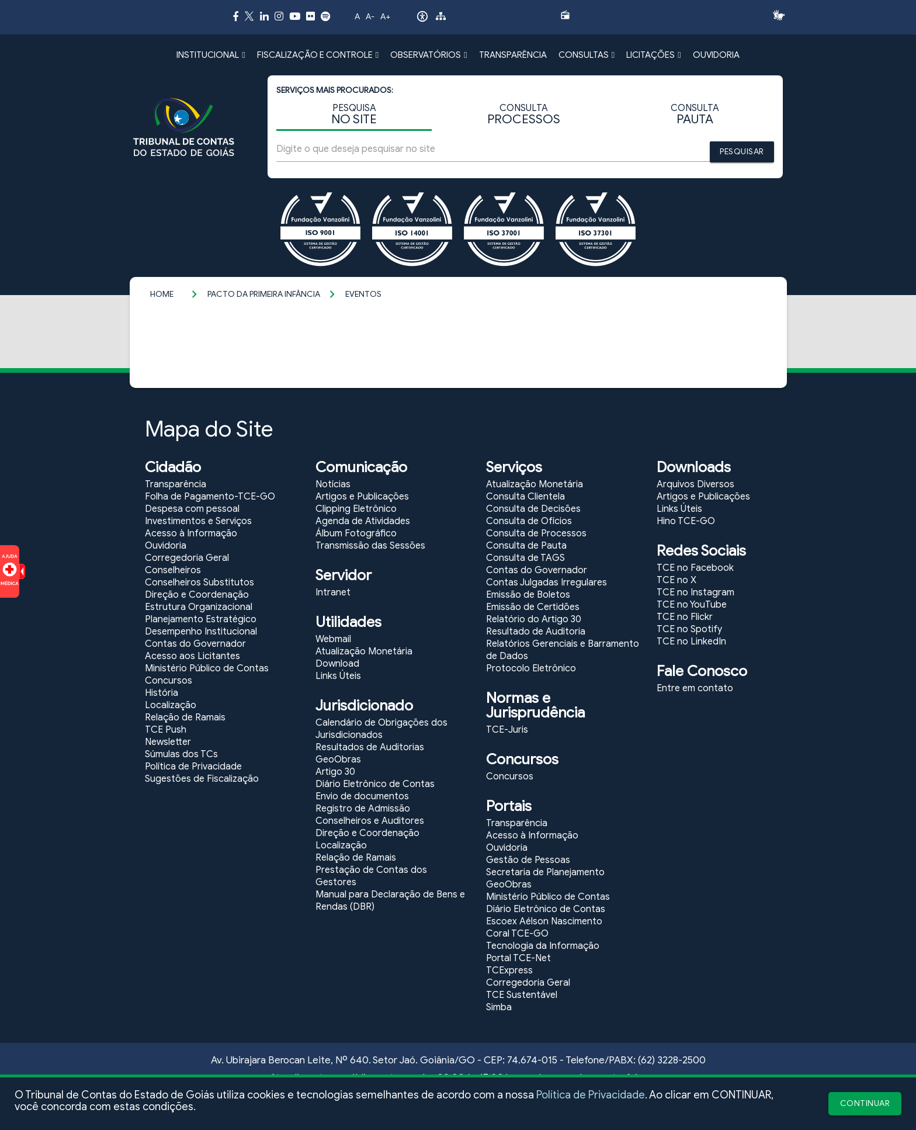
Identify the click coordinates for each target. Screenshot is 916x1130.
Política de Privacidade (590, 1095)
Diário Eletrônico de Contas (375, 784)
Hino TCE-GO (686, 521)
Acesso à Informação (191, 533)
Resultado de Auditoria (535, 631)
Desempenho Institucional (201, 631)
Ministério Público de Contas (207, 668)
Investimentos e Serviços (198, 521)
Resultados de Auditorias (369, 747)
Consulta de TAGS (525, 558)
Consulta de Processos (536, 533)
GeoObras (338, 759)
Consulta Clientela (525, 496)
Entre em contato (695, 688)
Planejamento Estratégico (200, 619)
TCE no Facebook (695, 568)
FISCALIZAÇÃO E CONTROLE (318, 55)
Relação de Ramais (185, 717)
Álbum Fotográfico (356, 533)
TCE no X (676, 580)
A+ (385, 17)
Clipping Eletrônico (356, 509)
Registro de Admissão (362, 808)
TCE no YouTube (692, 605)
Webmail (333, 639)
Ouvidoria (165, 546)
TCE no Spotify (689, 629)
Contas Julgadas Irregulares (546, 582)
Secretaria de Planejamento (545, 872)
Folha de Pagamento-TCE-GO (210, 496)
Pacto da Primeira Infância (263, 294)
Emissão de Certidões (533, 607)
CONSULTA (523, 115)
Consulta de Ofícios (529, 521)
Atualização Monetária (363, 651)
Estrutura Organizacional (198, 607)
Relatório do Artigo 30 (533, 619)
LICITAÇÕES (653, 55)
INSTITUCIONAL (210, 55)
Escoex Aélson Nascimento (544, 921)
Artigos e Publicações (362, 496)
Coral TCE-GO (517, 934)
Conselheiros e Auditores (369, 821)
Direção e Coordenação (197, 595)
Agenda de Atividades (362, 521)
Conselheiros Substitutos (199, 582)
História (161, 693)
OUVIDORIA (716, 55)
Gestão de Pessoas (528, 860)
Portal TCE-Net (518, 958)
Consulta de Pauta (526, 546)
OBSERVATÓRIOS (428, 55)
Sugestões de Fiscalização (202, 779)
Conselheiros (173, 570)
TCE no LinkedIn (691, 641)
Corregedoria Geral (187, 558)
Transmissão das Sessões (370, 546)
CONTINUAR (865, 1103)
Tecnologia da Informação (542, 946)
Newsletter (168, 742)
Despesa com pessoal (192, 509)
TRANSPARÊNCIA (513, 55)
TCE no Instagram (695, 592)
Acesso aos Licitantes (192, 656)
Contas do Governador (195, 644)
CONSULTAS (586, 55)
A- (370, 17)
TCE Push (165, 730)
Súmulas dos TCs (181, 754)
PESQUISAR (742, 152)
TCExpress (509, 970)
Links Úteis (338, 676)
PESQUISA (354, 115)
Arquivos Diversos (695, 484)
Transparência (175, 484)
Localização (170, 705)
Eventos (363, 294)
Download (337, 664)
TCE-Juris (507, 730)
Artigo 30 (335, 772)
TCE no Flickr (685, 617)
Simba (499, 1007)
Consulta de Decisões (533, 509)
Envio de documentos (362, 796)
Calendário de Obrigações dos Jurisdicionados (381, 729)
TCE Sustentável (521, 995)
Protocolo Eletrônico (531, 668)
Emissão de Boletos (528, 595)
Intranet (333, 592)
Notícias (333, 484)
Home (162, 294)
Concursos (168, 681)
